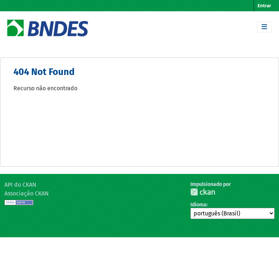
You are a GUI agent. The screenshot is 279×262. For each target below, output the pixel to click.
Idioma (198, 205)
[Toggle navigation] (264, 27)
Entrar (264, 5)
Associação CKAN (26, 193)
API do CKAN (20, 184)
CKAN (202, 192)
